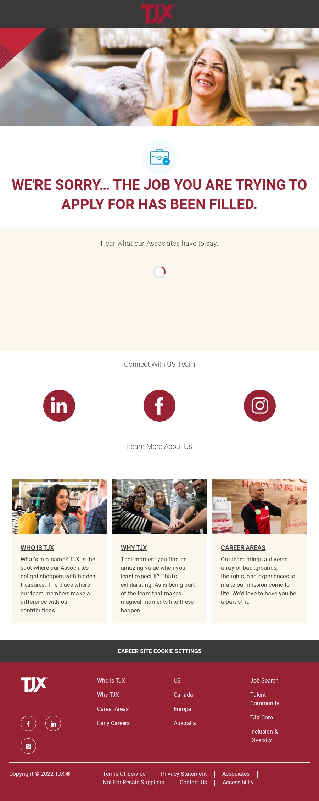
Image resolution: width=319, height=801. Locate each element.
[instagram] (28, 746)
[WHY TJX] (159, 551)
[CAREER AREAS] (259, 551)
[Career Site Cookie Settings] (160, 651)
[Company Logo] (158, 13)
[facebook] (28, 723)
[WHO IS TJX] (59, 551)
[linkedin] (53, 723)
